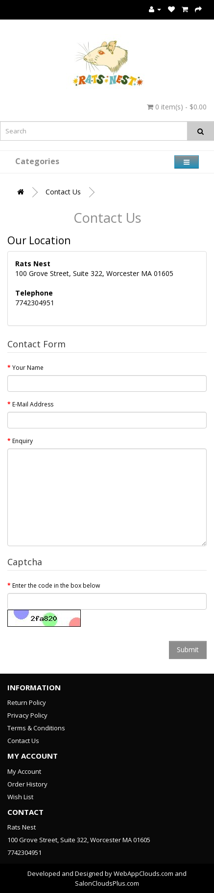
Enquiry (22, 441)
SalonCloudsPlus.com (107, 883)
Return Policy (26, 702)
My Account (24, 771)
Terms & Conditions (36, 727)
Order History (27, 784)
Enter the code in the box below (56, 585)
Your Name (28, 367)
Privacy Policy (27, 715)
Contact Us (63, 191)
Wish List (20, 796)
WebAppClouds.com (143, 873)
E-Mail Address (32, 404)
